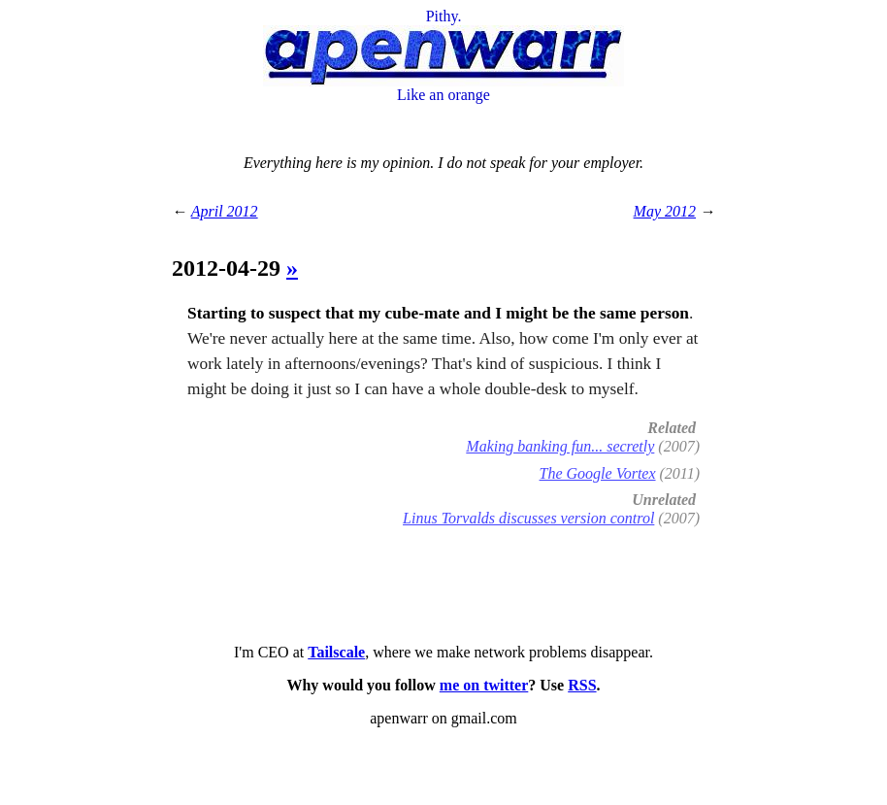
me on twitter (484, 685)
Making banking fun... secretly (560, 446)
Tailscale (336, 652)
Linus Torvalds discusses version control (528, 518)
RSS (582, 685)
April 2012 (224, 211)
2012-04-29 (229, 268)
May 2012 (665, 211)
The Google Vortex (598, 473)
